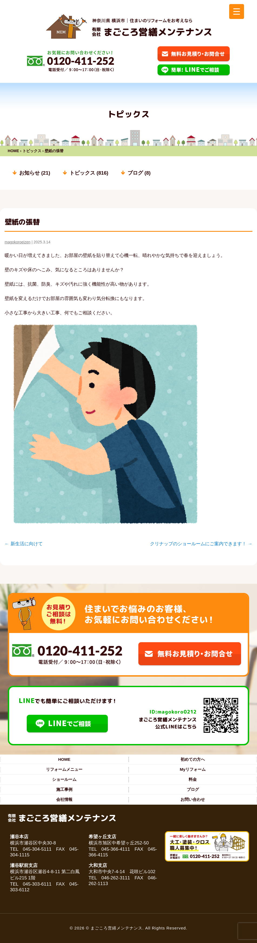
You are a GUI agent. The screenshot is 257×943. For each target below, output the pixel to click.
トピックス (31, 151)
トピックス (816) (88, 173)
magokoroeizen (18, 242)
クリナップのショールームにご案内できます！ (201, 543)
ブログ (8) (139, 173)
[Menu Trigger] (236, 11)
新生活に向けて (24, 543)
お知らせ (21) (34, 173)
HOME (13, 151)
